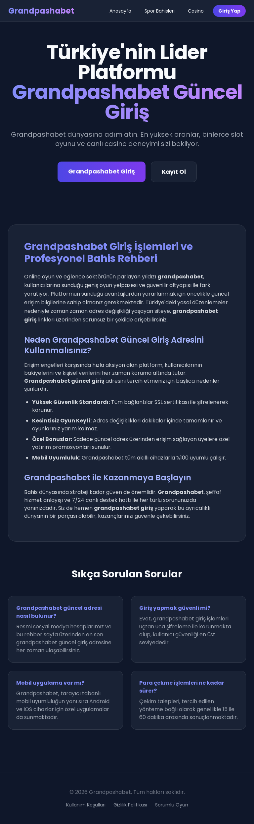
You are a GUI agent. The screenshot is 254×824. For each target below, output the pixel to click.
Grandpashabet (41, 10)
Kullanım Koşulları (86, 804)
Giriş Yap (229, 11)
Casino (196, 11)
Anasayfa (120, 11)
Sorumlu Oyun (171, 804)
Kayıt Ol (174, 172)
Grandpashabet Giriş (101, 171)
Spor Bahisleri (160, 11)
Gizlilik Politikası (130, 804)
